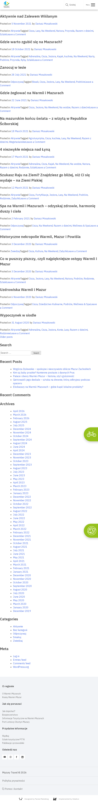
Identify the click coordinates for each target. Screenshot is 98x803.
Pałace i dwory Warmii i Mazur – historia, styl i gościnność (43, 376)
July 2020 (18, 593)
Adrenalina (34, 56)
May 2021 (18, 557)
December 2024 (22, 428)
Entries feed (19, 659)
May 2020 (18, 600)
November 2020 (22, 578)
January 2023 (20, 493)
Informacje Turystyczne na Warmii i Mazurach (23, 718)
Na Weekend (48, 30)
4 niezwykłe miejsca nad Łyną (25, 149)
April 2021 (19, 561)
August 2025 (20, 421)
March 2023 (19, 486)
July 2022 (18, 514)
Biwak (35, 81)
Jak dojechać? (8, 711)
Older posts (6, 336)
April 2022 (19, 525)
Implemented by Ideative (66, 799)
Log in (16, 656)
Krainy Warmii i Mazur (12, 697)
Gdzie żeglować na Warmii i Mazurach (32, 92)
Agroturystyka (36, 138)
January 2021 (20, 571)
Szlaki (3, 34)
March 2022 (19, 528)
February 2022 (21, 532)
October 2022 (20, 503)
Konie (60, 329)
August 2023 (20, 468)
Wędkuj (5, 736)
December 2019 (22, 611)
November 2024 (22, 432)
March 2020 (19, 603)
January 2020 (20, 607)
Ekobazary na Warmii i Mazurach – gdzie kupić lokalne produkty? (48, 386)
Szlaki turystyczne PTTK (13, 739)
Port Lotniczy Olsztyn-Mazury (16, 722)
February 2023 (21, 489)
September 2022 (22, 507)
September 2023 (22, 464)
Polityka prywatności (13, 780)
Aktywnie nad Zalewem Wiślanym (28, 16)
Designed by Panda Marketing (34, 799)
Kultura (39, 251)
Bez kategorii (20, 630)
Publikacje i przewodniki (13, 743)
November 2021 (22, 539)
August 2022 (20, 511)
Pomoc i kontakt (12, 788)
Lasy (38, 30)
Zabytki (15, 198)
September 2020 (22, 586)
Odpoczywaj (17, 81)
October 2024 (20, 436)
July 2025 (18, 425)
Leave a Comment (16, 34)
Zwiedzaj (15, 251)
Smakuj (17, 637)
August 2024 (20, 443)
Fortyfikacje (42, 194)
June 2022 (19, 518)
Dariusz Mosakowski (46, 23)
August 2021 (20, 546)
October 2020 (20, 582)
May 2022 (18, 521)
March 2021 (19, 564)
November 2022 (22, 500)
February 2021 (21, 568)
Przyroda (70, 30)
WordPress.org (21, 666)
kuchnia (68, 56)
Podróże (4, 59)
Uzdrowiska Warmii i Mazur (23, 289)
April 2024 (19, 450)
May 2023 (18, 478)
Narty (91, 56)
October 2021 (20, 543)
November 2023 (22, 457)
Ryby (23, 59)
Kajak (60, 56)
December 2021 (22, 536)
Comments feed (21, 663)
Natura (60, 30)
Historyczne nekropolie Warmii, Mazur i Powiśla (40, 236)
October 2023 (20, 461)
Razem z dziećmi (84, 30)
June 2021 (19, 553)
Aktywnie (15, 30)
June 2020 (19, 596)
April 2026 (19, 411)
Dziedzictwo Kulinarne (50, 304)
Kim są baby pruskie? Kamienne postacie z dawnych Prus (44, 372)
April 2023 (19, 482)
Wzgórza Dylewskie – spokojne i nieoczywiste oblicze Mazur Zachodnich (52, 369)
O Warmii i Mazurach (11, 693)
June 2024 (19, 446)
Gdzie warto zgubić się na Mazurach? (31, 41)
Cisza (32, 30)
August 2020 (20, 589)
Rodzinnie (24, 167)
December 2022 (22, 496)
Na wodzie (64, 107)
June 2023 (19, 475)
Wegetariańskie (17, 141)
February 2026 (21, 418)
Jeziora (52, 56)
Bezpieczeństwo (10, 714)
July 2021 (18, 550)
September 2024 (22, 439)
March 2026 (19, 414)
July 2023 (18, 471)
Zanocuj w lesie (13, 67)
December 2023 (22, 453)
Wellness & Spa (81, 225)
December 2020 (22, 575)
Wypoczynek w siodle (18, 315)
